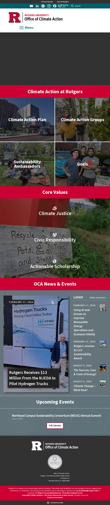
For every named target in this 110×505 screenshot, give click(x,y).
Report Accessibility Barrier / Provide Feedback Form (60, 493)
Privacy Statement (55, 497)
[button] (75, 6)
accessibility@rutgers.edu (87, 490)
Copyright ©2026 (28, 495)
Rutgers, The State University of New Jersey (54, 495)
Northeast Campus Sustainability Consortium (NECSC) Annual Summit (56, 415)
